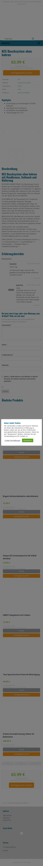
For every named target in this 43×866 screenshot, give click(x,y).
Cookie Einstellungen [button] (12, 440)
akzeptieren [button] (27, 440)
